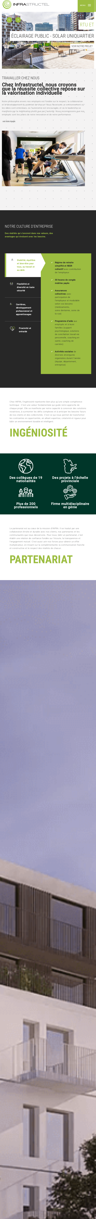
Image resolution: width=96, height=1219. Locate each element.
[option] (48, 34)
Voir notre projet (82, 46)
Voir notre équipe (9, 121)
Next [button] (87, 158)
